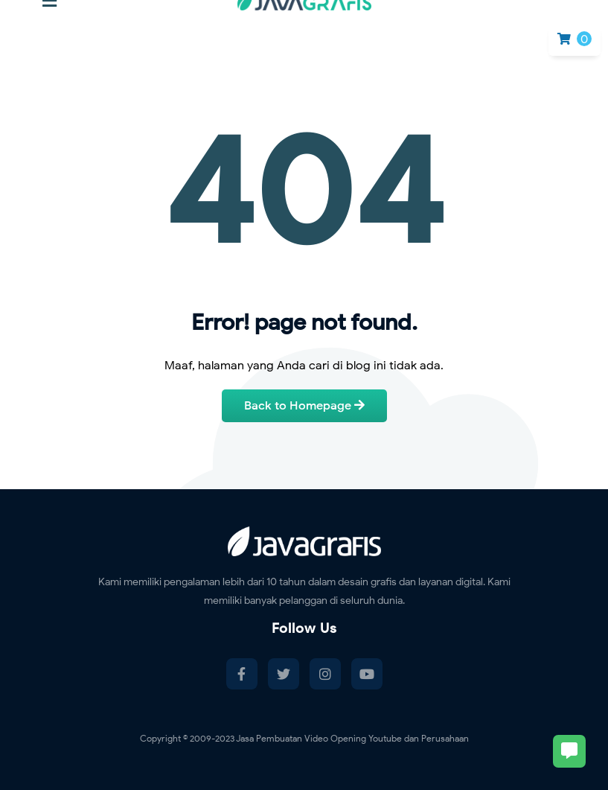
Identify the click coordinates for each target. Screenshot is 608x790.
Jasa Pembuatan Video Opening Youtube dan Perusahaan (352, 738)
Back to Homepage (304, 405)
